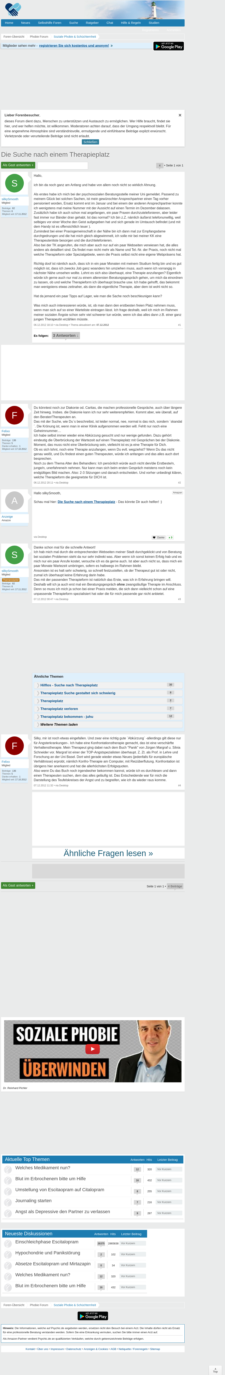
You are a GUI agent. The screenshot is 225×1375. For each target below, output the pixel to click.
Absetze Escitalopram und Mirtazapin (53, 1263)
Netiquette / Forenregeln (133, 1349)
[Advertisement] (108, 818)
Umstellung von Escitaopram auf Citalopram (59, 1189)
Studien (154, 22)
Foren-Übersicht (14, 1305)
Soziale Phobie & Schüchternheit (75, 1305)
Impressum (57, 1349)
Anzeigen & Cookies (96, 1349)
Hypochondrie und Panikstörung (47, 1252)
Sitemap (155, 1349)
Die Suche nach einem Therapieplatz (55, 154)
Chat (109, 22)
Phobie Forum (39, 1305)
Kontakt (30, 1349)
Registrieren (150, 30)
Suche (73, 22)
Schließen (90, 142)
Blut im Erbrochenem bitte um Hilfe (50, 1178)
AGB (113, 1349)
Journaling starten (33, 1200)
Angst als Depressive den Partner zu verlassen (62, 1211)
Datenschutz (73, 1349)
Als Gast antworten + (18, 165)
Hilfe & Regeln (131, 22)
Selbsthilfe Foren (49, 22)
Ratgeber (92, 22)
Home (9, 22)
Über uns (42, 1349)
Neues (25, 22)
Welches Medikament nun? (42, 1167)
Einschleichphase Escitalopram (47, 1241)
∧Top (215, 1370)
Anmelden (174, 30)
